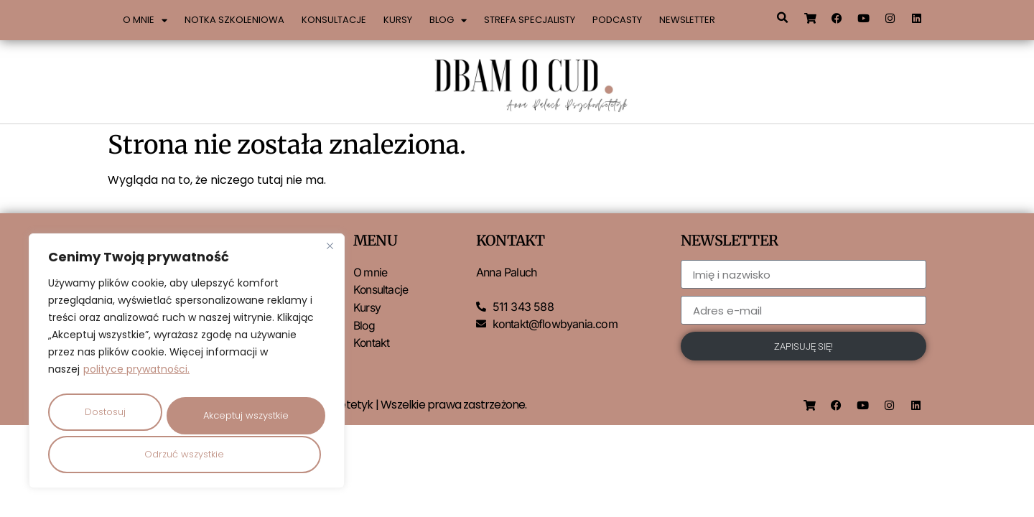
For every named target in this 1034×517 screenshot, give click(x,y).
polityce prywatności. (136, 371)
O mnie (145, 20)
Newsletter (687, 20)
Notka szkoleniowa (234, 20)
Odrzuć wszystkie (244, 409)
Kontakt (371, 341)
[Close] (329, 247)
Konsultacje (334, 20)
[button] (782, 18)
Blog (448, 20)
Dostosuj (105, 409)
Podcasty (617, 20)
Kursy (397, 20)
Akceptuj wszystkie (187, 454)
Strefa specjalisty (529, 20)
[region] (187, 362)
